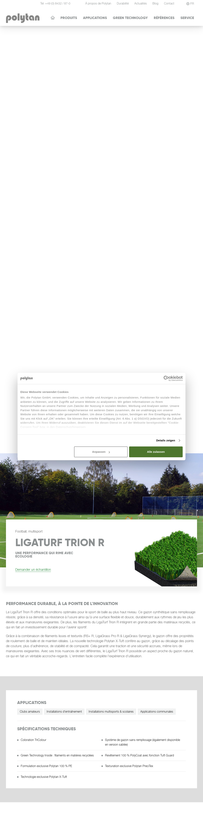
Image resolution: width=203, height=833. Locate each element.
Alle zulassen (156, 451)
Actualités (140, 3)
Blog (155, 3)
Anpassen (101, 451)
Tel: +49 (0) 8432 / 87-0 (55, 3)
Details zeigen (165, 440)
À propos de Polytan (98, 3)
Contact (169, 3)
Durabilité (123, 3)
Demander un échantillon (33, 569)
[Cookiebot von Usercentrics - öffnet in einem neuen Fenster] (166, 378)
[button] (190, 4)
